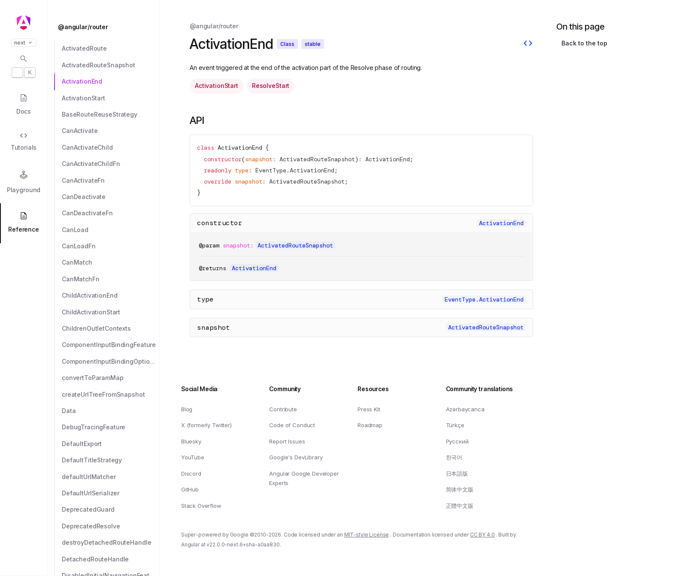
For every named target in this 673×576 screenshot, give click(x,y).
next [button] (23, 42)
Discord (191, 473)
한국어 (454, 457)
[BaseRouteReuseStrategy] (111, 114)
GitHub (190, 489)
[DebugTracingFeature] (111, 427)
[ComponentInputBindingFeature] (111, 345)
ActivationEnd (240, 147)
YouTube (192, 457)
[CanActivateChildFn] (111, 164)
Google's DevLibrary (295, 457)
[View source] (528, 44)
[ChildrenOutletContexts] (111, 328)
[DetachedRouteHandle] (111, 559)
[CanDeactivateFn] (111, 213)
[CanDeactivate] (111, 197)
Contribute (283, 408)
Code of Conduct (292, 425)
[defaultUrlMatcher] (111, 477)
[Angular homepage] (23, 23)
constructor (220, 222)
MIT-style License (366, 534)
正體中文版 (459, 505)
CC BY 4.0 (482, 534)
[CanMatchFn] (111, 279)
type (205, 299)
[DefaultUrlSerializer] (111, 493)
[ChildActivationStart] (111, 312)
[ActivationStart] (111, 98)
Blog (186, 408)
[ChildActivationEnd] (111, 295)
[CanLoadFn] (111, 246)
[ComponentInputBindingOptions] (111, 361)
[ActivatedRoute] (111, 48)
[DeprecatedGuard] (111, 509)
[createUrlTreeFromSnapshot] (111, 394)
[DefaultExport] (111, 444)
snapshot (213, 327)
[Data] (111, 411)
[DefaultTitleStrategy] (111, 460)
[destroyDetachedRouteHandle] (111, 542)
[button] (23, 542)
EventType (270, 171)
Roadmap (370, 425)
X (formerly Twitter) (206, 425)
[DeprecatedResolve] (111, 526)
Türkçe (455, 425)
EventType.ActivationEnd (484, 299)
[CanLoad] (111, 230)
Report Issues (287, 441)
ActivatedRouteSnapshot (317, 159)
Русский (457, 441)
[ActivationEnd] (111, 81)
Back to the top (584, 43)
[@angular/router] (106, 27)
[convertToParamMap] (111, 378)
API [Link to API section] (197, 120)
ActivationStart (216, 85)
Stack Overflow (201, 505)
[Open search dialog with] (23, 66)
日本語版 (457, 473)
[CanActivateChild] (111, 147)
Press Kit (369, 408)
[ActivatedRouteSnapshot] (111, 65)
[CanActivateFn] (111, 180)
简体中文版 (459, 489)
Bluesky (191, 441)
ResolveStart (270, 85)
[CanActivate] (111, 131)
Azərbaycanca (465, 408)
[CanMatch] (111, 262)
